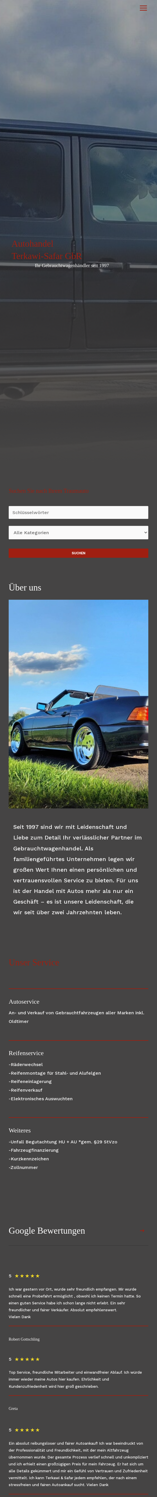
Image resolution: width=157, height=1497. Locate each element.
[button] (142, 1231)
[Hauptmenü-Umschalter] (143, 8)
